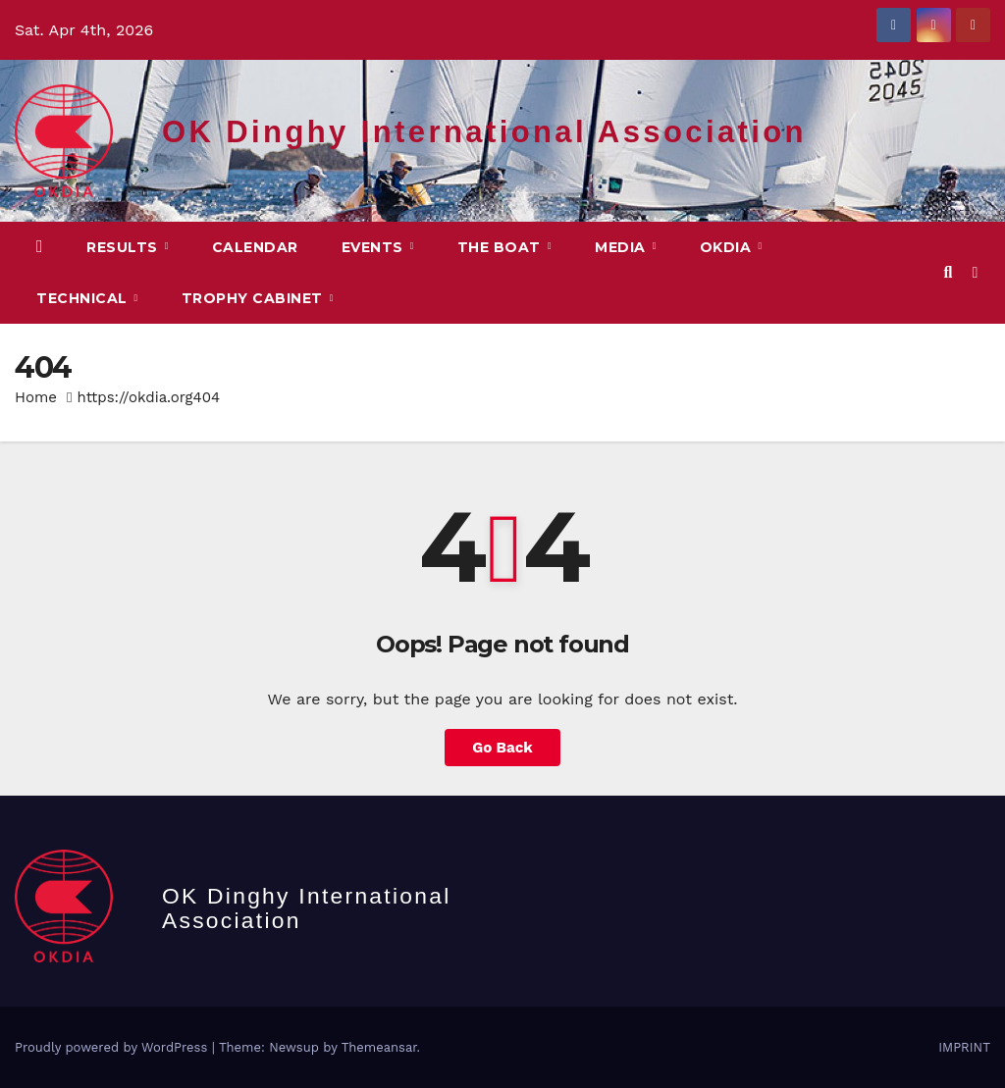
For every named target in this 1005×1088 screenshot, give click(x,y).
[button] (947, 272)
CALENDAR (255, 247)
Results (124, 247)
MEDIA (622, 247)
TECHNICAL (84, 298)
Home (36, 397)
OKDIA (728, 247)
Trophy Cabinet (255, 298)
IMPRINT (964, 1047)
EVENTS (375, 247)
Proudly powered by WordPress (113, 1047)
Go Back (502, 747)
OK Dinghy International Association (484, 132)
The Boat (501, 247)
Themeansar (379, 1047)
